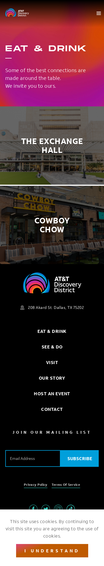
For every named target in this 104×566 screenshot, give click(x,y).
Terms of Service (66, 484)
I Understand (52, 550)
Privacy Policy (35, 484)
